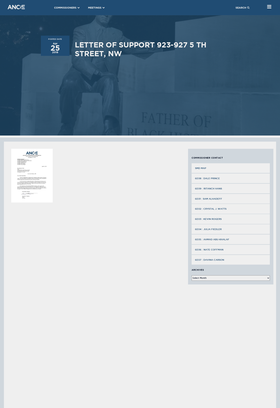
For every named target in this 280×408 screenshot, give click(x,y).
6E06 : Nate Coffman (209, 249)
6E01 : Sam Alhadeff (209, 198)
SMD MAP (200, 168)
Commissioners (67, 7)
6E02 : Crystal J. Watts (211, 208)
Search (242, 7)
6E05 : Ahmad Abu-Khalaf (212, 239)
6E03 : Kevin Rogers (208, 219)
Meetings (96, 7)
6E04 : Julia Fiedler (208, 229)
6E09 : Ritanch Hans (209, 188)
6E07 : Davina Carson (210, 260)
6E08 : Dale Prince (208, 178)
